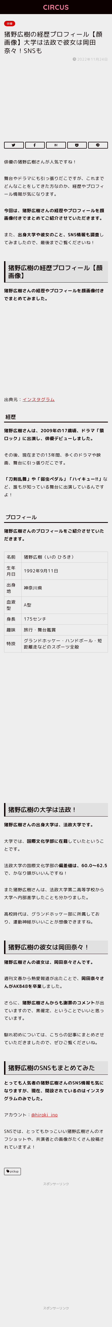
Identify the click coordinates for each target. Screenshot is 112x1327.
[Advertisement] (56, 735)
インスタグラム (39, 399)
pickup (13, 1171)
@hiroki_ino (44, 1115)
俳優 (9, 23)
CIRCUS (56, 7)
